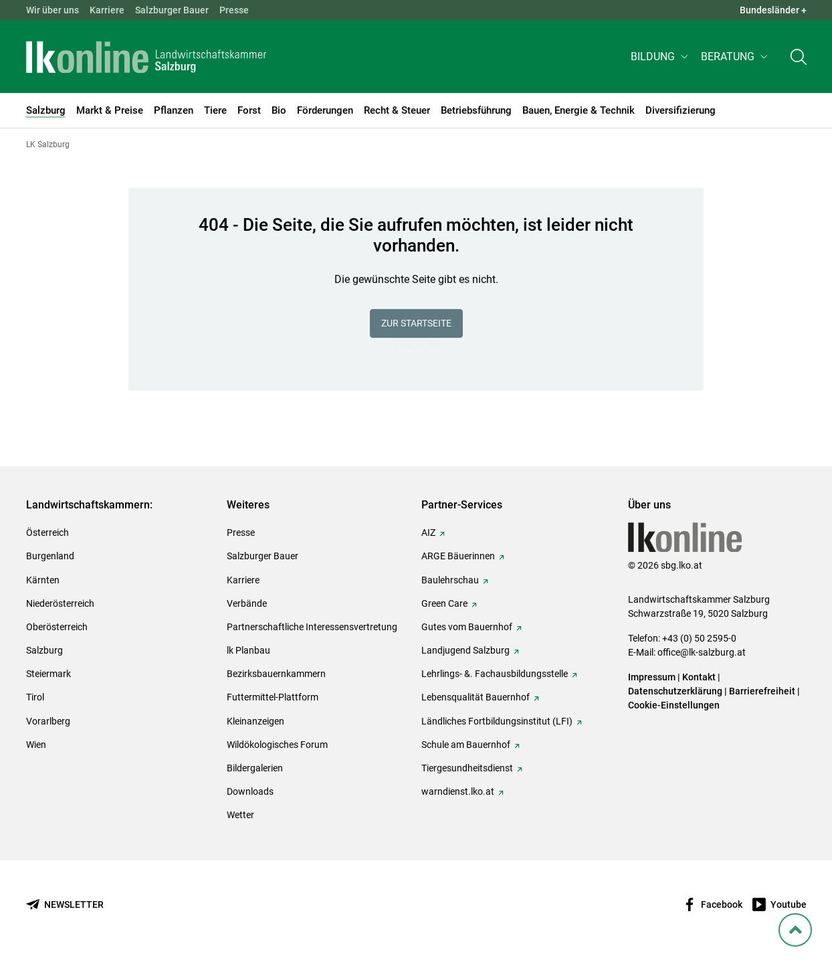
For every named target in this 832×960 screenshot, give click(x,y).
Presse (234, 10)
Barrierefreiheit (762, 691)
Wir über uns (52, 10)
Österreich (47, 532)
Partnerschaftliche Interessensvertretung (312, 626)
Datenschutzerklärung (676, 691)
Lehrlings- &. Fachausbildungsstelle (494, 673)
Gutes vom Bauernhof (466, 626)
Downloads (250, 791)
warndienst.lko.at (457, 791)
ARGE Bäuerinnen (458, 556)
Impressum (651, 677)
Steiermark (48, 673)
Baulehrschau (450, 580)
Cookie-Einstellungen (674, 705)
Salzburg (44, 650)
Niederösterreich (60, 603)
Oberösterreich (57, 626)
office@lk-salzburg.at (701, 652)
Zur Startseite (416, 323)
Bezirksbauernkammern (276, 673)
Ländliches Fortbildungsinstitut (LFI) (497, 721)
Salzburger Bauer (172, 10)
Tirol (35, 697)
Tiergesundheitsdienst (467, 768)
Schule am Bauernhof (465, 744)
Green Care (444, 603)
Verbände (247, 603)
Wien (36, 744)
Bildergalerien (255, 768)
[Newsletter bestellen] (65, 905)
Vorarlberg (48, 721)
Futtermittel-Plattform (272, 697)
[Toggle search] (799, 58)
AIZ (428, 532)
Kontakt (699, 677)
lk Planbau (248, 650)
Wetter (240, 814)
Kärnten (43, 580)
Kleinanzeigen (255, 721)
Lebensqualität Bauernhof (475, 697)
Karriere (107, 10)
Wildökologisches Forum (277, 744)
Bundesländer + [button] (773, 10)
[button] (660, 57)
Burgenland (50, 556)
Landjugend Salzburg (465, 650)
